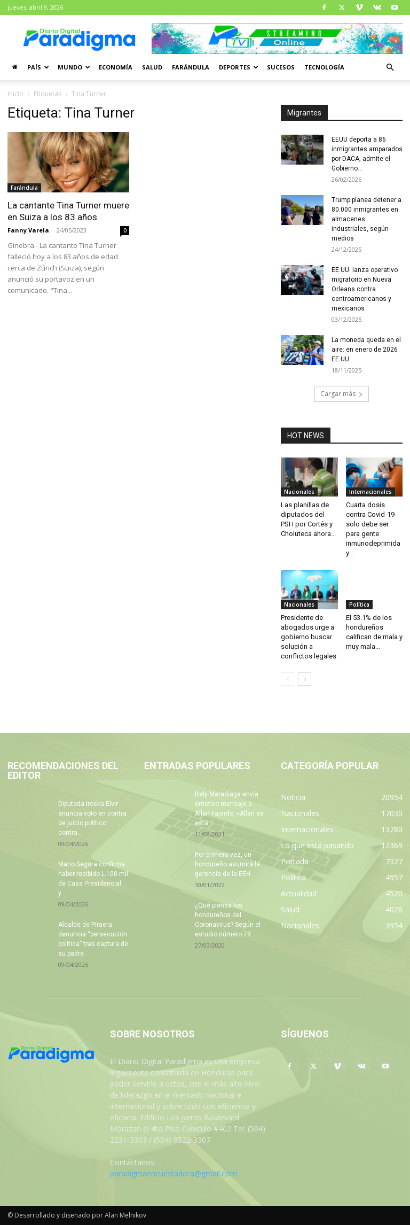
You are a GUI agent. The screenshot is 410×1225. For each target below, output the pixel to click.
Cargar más (341, 393)
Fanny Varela (28, 230)
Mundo (74, 67)
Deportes (238, 67)
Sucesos (281, 67)
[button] (390, 68)
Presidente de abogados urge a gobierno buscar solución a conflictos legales (308, 637)
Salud (152, 67)
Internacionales (370, 491)
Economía (115, 67)
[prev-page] (287, 679)
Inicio (15, 93)
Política (359, 604)
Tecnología (324, 67)
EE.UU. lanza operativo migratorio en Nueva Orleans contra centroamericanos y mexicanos (365, 289)
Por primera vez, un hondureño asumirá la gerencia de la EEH (227, 864)
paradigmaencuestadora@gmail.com (173, 1173)
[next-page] (304, 679)
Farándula (190, 67)
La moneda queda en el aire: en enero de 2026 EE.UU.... (366, 349)
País (38, 67)
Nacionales (299, 491)
